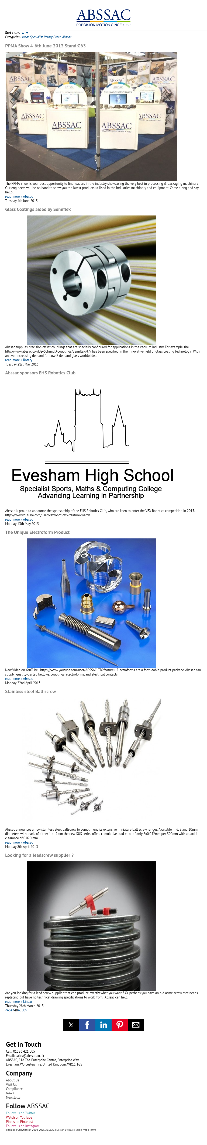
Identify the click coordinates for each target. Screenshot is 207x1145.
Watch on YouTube (19, 1117)
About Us (12, 1080)
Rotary (48, 37)
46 (9, 1010)
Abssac (66, 37)
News (10, 1093)
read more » (13, 196)
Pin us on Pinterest (19, 1121)
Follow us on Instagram (23, 1126)
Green (57, 37)
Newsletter (14, 1097)
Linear (24, 37)
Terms (92, 1130)
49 (20, 1010)
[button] (71, 1025)
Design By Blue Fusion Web (71, 1130)
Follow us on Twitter (20, 1113)
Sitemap (10, 1130)
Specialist (36, 37)
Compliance (14, 1089)
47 (12, 1010)
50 (23, 1010)
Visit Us (11, 1084)
